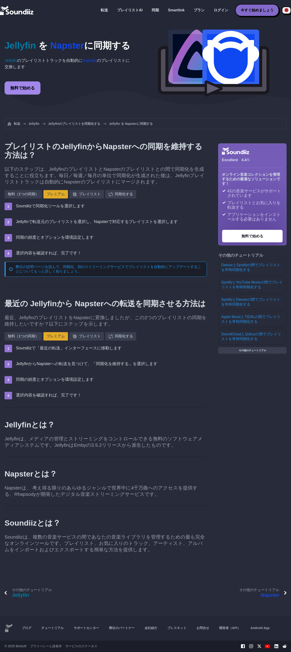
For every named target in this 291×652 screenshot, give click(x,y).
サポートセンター (86, 628)
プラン (199, 10)
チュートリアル (52, 628)
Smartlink (176, 10)
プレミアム (56, 194)
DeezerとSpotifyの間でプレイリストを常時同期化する (251, 267)
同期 (155, 10)
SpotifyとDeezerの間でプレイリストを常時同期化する (251, 302)
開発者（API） (229, 628)
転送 (104, 10)
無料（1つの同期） (23, 194)
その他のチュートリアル (252, 350)
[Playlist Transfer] (17, 10)
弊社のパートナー (122, 628)
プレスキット (176, 628)
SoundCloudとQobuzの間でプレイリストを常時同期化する (251, 336)
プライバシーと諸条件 (46, 646)
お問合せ (202, 628)
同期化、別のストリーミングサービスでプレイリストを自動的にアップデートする (130, 267)
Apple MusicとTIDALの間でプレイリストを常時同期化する (251, 319)
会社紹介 (151, 628)
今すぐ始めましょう (257, 10)
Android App (260, 628)
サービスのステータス (81, 646)
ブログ (26, 628)
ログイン (221, 10)
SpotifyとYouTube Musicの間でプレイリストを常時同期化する (252, 284)
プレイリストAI (130, 10)
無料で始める (22, 88)
